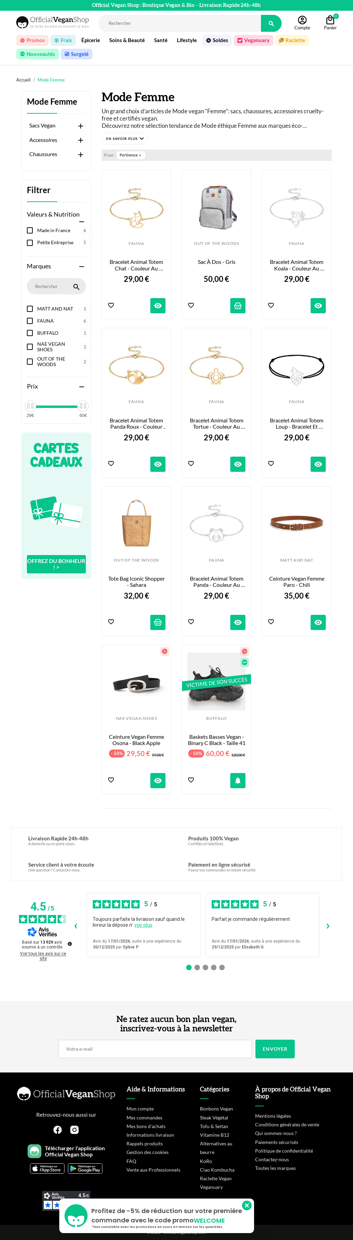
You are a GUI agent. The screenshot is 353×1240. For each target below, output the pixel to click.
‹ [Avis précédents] (76, 925)
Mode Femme (52, 101)
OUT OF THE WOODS (63, 361)
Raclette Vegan (216, 1178)
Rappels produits (145, 1143)
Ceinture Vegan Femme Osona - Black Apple (137, 740)
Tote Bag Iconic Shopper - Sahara (136, 581)
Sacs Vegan (42, 125)
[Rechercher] (180, 23)
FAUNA (63, 321)
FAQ (131, 1161)
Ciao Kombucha (217, 1170)
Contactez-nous (272, 1159)
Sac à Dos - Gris (216, 262)
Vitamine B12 (214, 1135)
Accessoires (43, 140)
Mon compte (140, 1109)
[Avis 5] (222, 967)
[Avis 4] (213, 967)
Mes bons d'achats (146, 1126)
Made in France (63, 230)
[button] (125, 138)
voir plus (143, 925)
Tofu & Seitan (214, 1126)
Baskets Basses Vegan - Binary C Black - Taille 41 (216, 740)
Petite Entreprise (63, 242)
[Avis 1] (189, 967)
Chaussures (43, 154)
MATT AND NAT (63, 309)
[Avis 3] (205, 967)
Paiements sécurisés (276, 1142)
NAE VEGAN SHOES (63, 346)
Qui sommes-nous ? (276, 1133)
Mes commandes (144, 1117)
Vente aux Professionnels (153, 1170)
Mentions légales (273, 1116)
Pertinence (131, 155)
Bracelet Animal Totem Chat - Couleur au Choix (137, 265)
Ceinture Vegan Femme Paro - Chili (297, 581)
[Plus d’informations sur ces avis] (69, 943)
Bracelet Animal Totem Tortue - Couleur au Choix (217, 423)
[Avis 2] (197, 967)
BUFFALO (63, 333)
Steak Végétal (214, 1117)
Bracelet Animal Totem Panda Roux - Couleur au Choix (137, 423)
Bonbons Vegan (216, 1109)
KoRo (206, 1161)
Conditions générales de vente (287, 1124)
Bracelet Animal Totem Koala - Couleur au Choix (297, 265)
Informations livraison (150, 1135)
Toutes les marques (275, 1168)
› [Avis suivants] (328, 925)
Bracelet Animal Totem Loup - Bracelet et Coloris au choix (297, 423)
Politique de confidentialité (284, 1151)
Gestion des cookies (148, 1152)
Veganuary (211, 1187)
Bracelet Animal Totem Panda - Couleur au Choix (217, 581)
